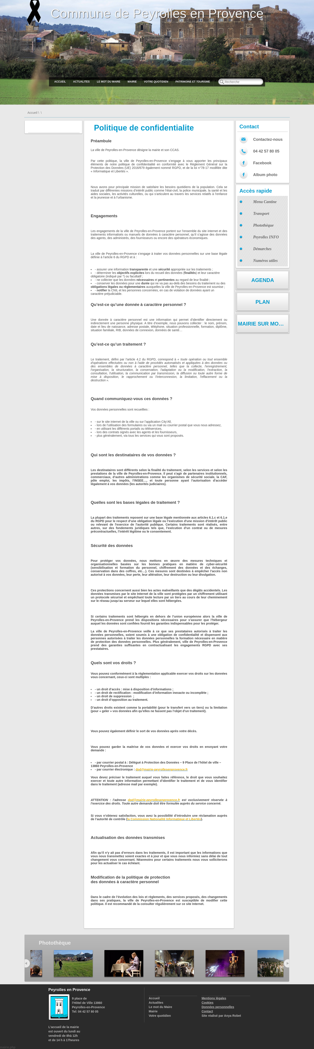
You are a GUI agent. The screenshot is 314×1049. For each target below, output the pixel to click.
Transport (261, 213)
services (179, 897)
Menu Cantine (265, 202)
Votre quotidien (156, 81)
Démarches (262, 249)
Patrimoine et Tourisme (193, 81)
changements (217, 897)
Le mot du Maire (108, 81)
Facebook (262, 163)
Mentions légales (213, 998)
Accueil (60, 81)
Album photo (265, 175)
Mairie (132, 81)
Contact (207, 1011)
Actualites (81, 81)
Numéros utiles (265, 260)
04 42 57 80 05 (266, 151)
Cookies (207, 1002)
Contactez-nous (268, 139)
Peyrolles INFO (266, 237)
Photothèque (263, 225)
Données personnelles (217, 1007)
